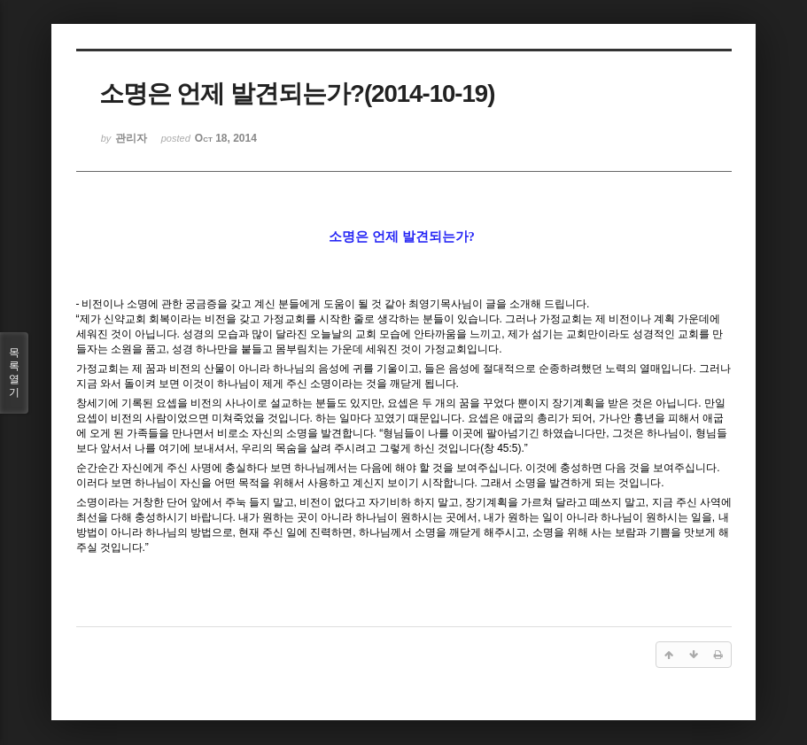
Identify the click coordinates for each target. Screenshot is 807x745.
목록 (14, 373)
